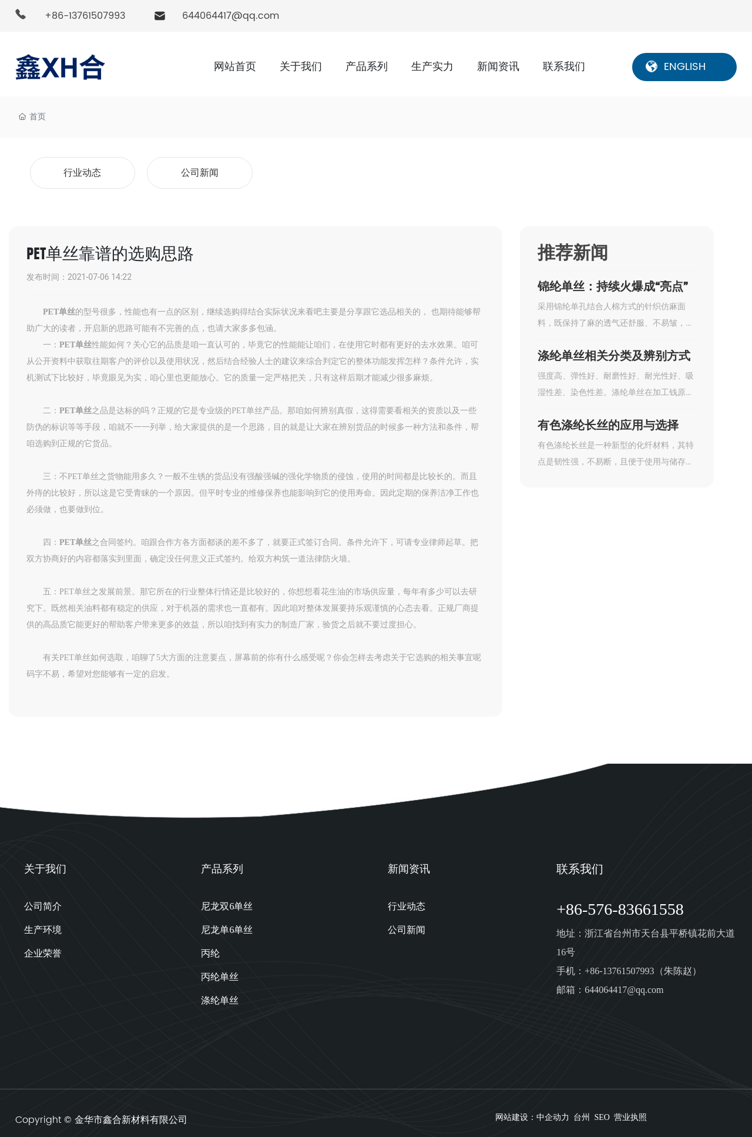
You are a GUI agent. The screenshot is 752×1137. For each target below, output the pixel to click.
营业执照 (631, 1113)
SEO (601, 1113)
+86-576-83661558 (619, 905)
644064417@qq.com (230, 16)
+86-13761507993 (85, 16)
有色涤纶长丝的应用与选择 (608, 421)
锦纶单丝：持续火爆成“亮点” (613, 282)
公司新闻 (200, 171)
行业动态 (82, 171)
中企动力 (552, 1113)
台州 (581, 1113)
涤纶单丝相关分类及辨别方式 (614, 352)
